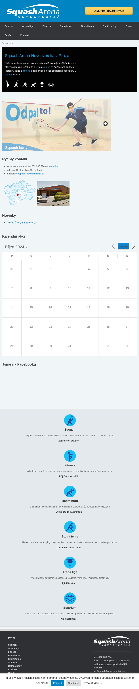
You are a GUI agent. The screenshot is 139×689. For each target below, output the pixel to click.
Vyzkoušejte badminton (70, 512)
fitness (26, 70)
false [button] (5, 124)
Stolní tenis (87, 26)
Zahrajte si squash (69, 440)
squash (46, 67)
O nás (128, 26)
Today (123, 246)
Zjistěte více (70, 583)
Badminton (66, 26)
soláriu (8, 74)
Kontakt (24, 35)
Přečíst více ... (93, 682)
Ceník (8, 35)
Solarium (13, 662)
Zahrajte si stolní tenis (69, 547)
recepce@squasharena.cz (29, 173)
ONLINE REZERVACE (109, 10)
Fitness (47, 26)
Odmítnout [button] (73, 683)
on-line (54, 166)
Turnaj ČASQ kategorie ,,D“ (22, 222)
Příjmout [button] (57, 683)
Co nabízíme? (70, 618)
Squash (9, 26)
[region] (56, 125)
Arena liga (27, 26)
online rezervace (103, 664)
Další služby (109, 26)
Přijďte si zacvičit (70, 476)
